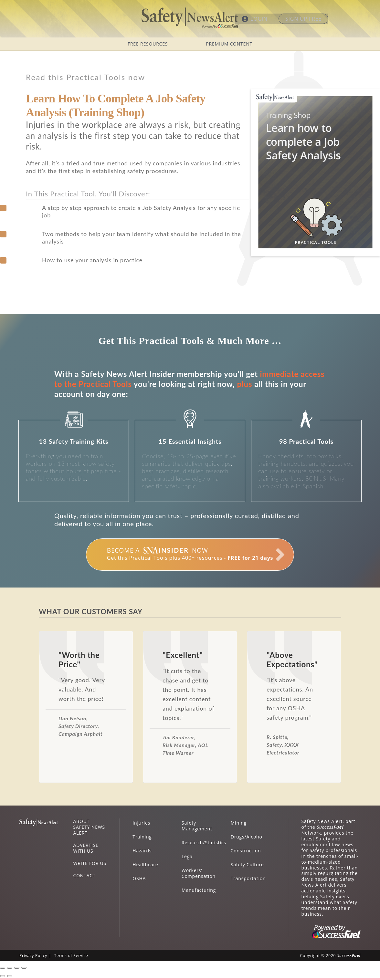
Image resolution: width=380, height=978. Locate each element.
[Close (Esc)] (2, 968)
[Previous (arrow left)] (2, 976)
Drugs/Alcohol (247, 837)
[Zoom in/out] (23, 968)
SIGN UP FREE (303, 18)
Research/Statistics (204, 842)
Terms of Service (71, 955)
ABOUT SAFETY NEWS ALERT (89, 827)
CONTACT (84, 875)
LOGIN (259, 18)
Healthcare (145, 864)
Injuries (141, 823)
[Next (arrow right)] (9, 976)
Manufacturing (199, 890)
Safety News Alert (190, 18)
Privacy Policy (33, 955)
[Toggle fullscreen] (16, 968)
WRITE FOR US (89, 863)
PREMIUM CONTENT (229, 44)
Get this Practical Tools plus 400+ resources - (190, 553)
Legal (188, 856)
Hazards (142, 851)
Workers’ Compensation (199, 873)
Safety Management (197, 826)
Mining (239, 823)
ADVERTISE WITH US (86, 848)
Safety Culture (247, 864)
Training (142, 837)
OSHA (139, 878)
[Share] (9, 968)
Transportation (248, 878)
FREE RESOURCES (148, 44)
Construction (246, 851)
